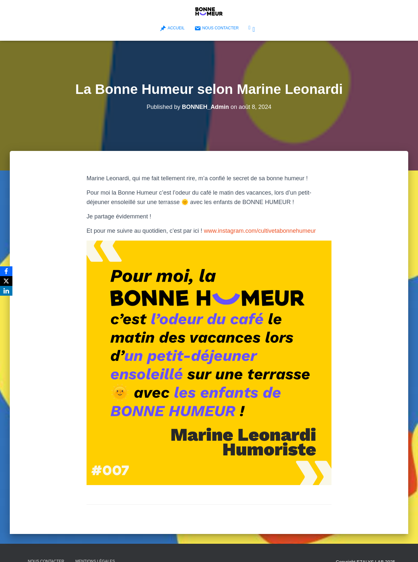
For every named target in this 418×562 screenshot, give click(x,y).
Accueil (172, 28)
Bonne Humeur (253, 29)
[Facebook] (6, 271)
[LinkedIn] (6, 291)
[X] (6, 281)
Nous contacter (216, 28)
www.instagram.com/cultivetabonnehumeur (260, 231)
